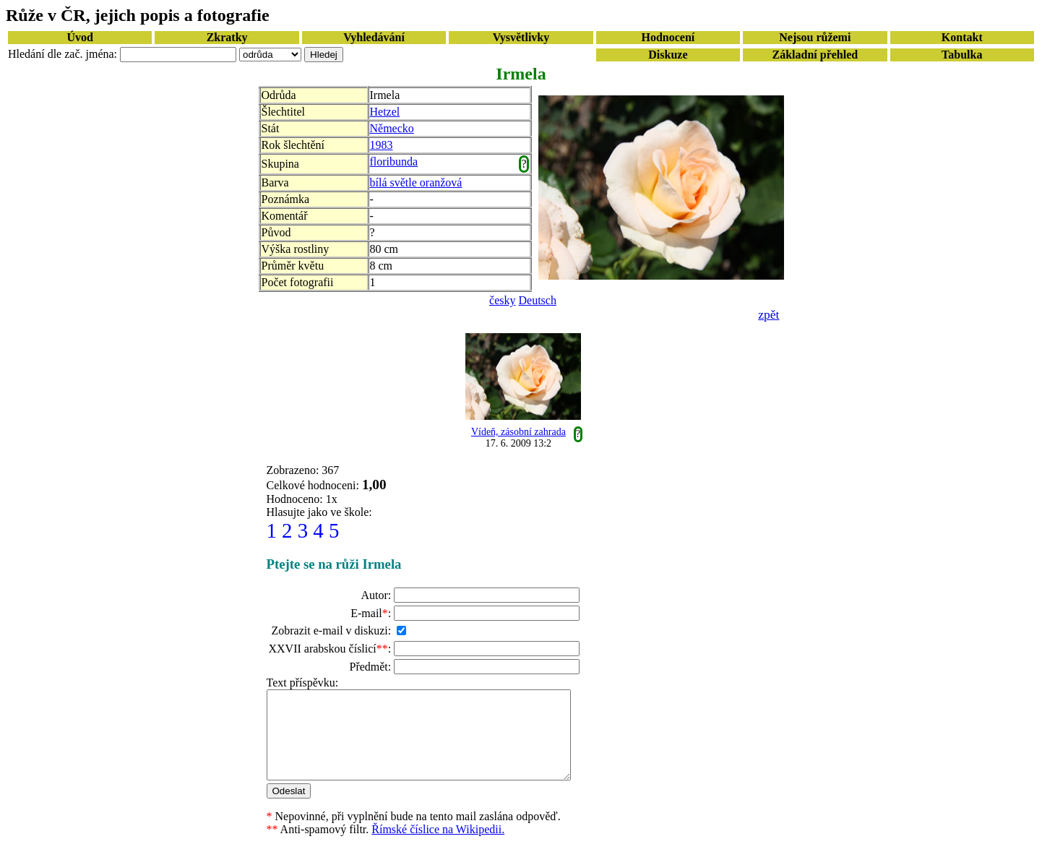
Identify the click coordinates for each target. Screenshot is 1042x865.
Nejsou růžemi (815, 37)
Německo (392, 128)
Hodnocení (668, 37)
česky (502, 300)
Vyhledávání (374, 37)
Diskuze (667, 54)
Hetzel (385, 112)
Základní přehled (815, 54)
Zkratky (227, 37)
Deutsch (537, 300)
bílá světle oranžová (416, 182)
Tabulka (962, 54)
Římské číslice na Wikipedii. (437, 846)
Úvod (79, 37)
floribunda (394, 161)
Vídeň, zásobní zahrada (518, 431)
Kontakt (962, 37)
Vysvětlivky (521, 37)
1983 (381, 145)
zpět (768, 314)
